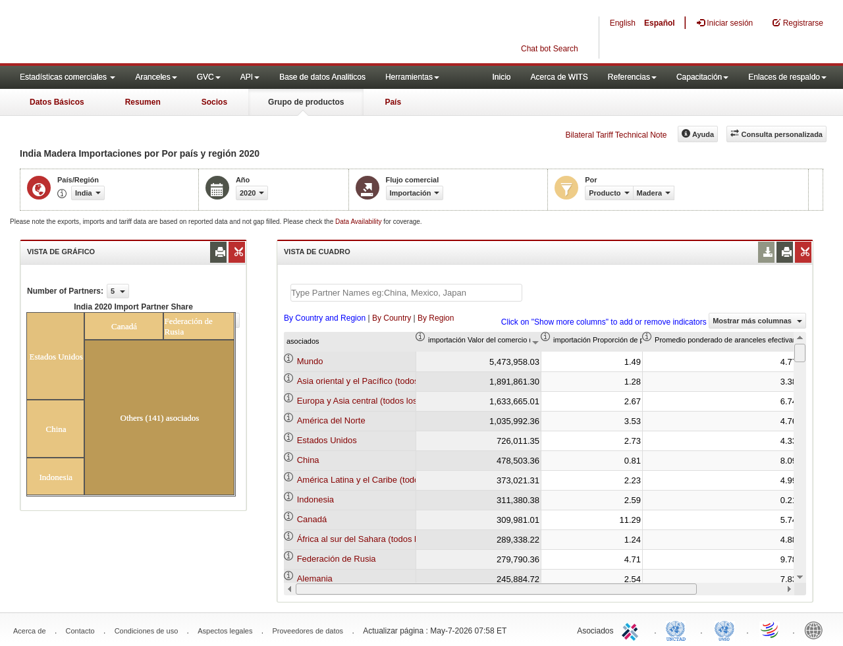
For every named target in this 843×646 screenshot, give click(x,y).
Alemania (315, 578)
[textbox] (406, 293)
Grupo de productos (306, 102)
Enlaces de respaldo (787, 77)
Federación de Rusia (336, 559)
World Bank (816, 629)
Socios (214, 102)
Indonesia (315, 499)
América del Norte (331, 420)
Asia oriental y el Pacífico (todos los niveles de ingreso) (401, 381)
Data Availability (359, 221)
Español (659, 23)
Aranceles (156, 77)
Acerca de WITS (558, 77)
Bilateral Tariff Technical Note (615, 135)
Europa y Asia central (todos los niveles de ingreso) (394, 401)
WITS (131, 33)
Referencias (632, 77)
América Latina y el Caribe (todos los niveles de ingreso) (404, 480)
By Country (391, 318)
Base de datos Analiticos (322, 77)
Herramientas (412, 77)
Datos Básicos (57, 102)
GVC (209, 77)
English (623, 23)
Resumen (143, 102)
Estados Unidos (327, 440)
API (249, 77)
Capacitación (702, 77)
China (308, 460)
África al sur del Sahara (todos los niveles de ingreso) (398, 539)
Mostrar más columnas (757, 321)
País (393, 102)
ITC (632, 629)
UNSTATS (724, 629)
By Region (436, 318)
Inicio (501, 77)
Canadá (312, 519)
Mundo (310, 361)
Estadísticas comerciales (67, 77)
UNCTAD (678, 629)
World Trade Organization (770, 629)
